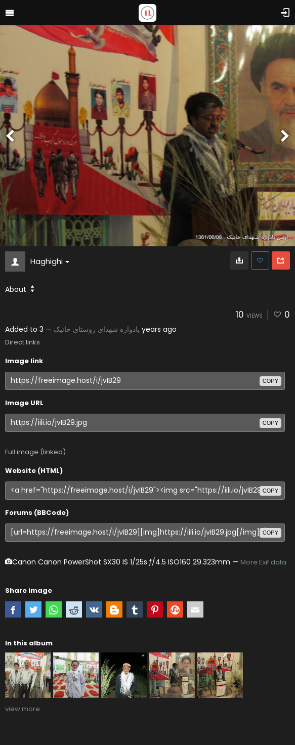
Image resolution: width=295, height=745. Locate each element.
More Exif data (263, 562)
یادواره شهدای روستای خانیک (97, 329)
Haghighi (49, 261)
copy (270, 381)
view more (22, 709)
